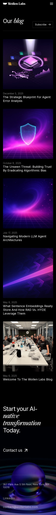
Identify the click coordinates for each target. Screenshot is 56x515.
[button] (51, 4)
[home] (14, 3)
